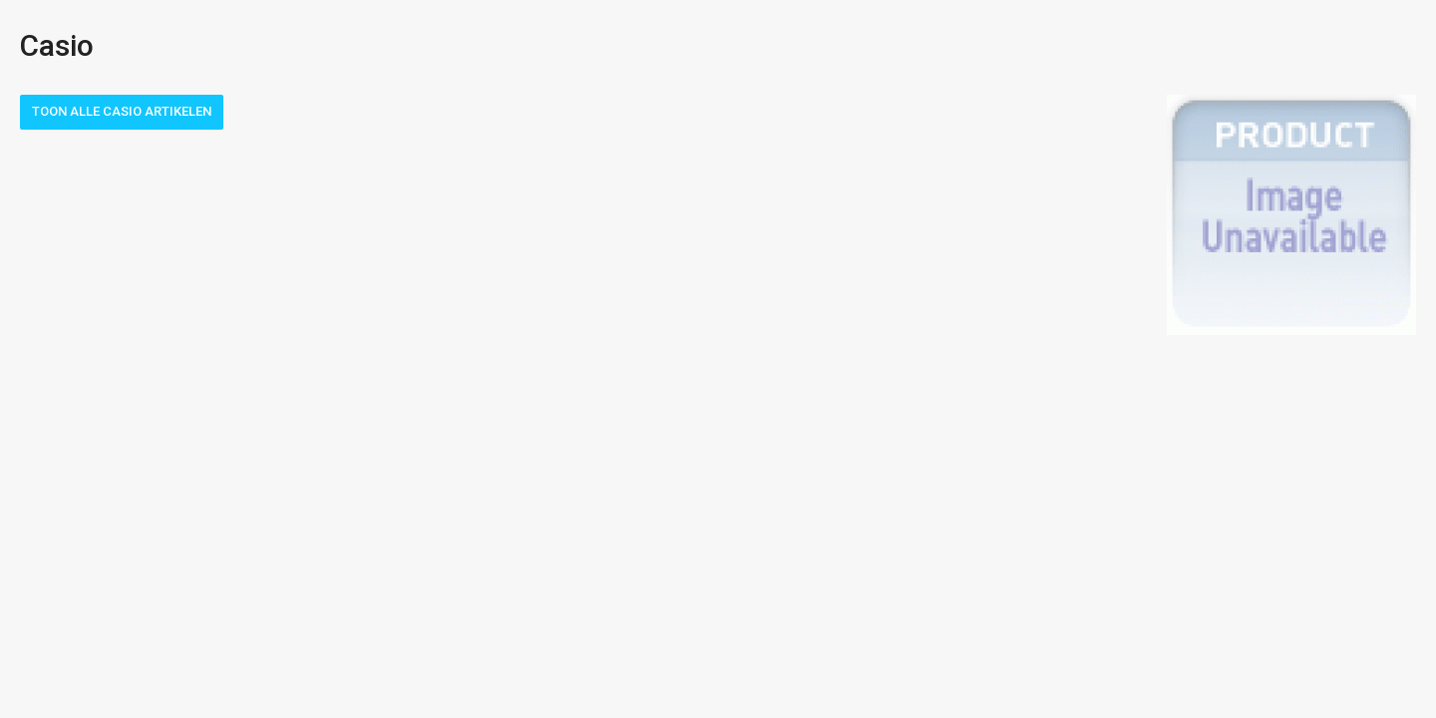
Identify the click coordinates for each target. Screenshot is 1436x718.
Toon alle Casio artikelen (121, 111)
